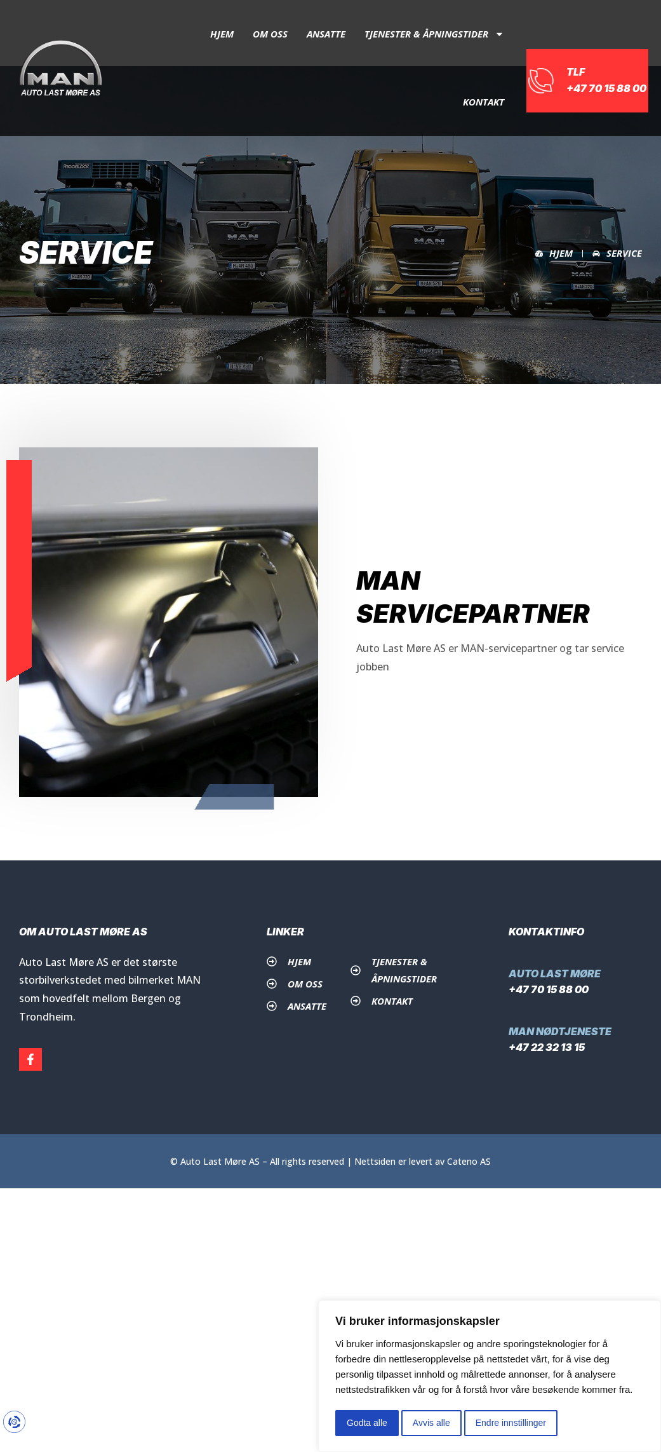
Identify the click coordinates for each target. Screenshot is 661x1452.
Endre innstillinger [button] (511, 1423)
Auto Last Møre (555, 973)
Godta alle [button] (367, 1423)
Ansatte (326, 33)
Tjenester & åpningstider (434, 34)
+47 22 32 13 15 (547, 1047)
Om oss (270, 33)
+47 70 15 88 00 (549, 989)
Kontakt (483, 101)
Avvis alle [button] (431, 1423)
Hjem (222, 33)
